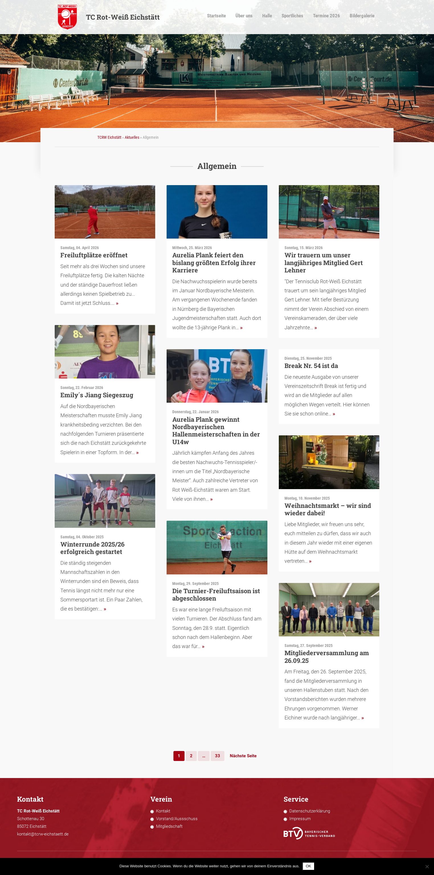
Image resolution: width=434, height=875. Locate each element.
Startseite (223, 17)
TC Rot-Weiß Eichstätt (109, 17)
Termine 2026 (330, 17)
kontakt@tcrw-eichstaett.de (43, 834)
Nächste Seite (243, 755)
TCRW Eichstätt (109, 137)
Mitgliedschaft (169, 826)
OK (308, 866)
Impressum (300, 818)
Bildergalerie (364, 17)
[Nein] (427, 866)
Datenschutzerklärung (309, 811)
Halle (273, 17)
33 (217, 755)
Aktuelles (132, 137)
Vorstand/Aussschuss (177, 818)
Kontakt (163, 811)
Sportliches (297, 17)
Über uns (250, 17)
